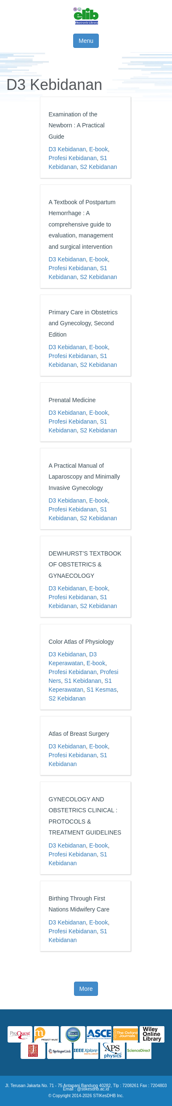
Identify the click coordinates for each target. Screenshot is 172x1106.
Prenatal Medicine (72, 400)
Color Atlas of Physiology (81, 641)
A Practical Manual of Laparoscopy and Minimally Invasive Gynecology (84, 476)
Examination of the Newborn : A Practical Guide (77, 125)
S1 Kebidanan (82, 680)
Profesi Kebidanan (73, 158)
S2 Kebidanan (98, 166)
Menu (86, 40)
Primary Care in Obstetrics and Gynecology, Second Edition (83, 323)
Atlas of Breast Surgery (79, 733)
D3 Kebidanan (67, 149)
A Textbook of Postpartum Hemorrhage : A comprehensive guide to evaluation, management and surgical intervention (82, 224)
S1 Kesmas (102, 689)
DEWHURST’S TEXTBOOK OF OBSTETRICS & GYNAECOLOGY (85, 564)
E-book (98, 149)
